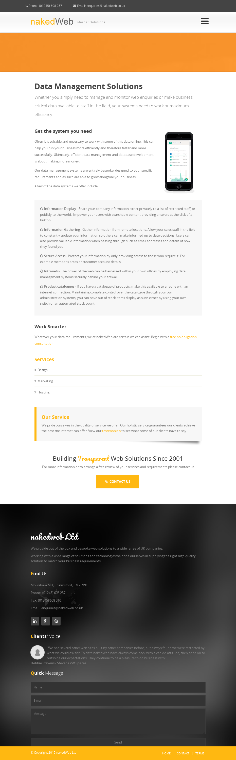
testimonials (111, 435)
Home (166, 753)
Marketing (45, 386)
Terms (199, 753)
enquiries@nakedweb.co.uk (110, 6)
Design (43, 374)
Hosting (43, 397)
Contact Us (117, 481)
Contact (183, 753)
